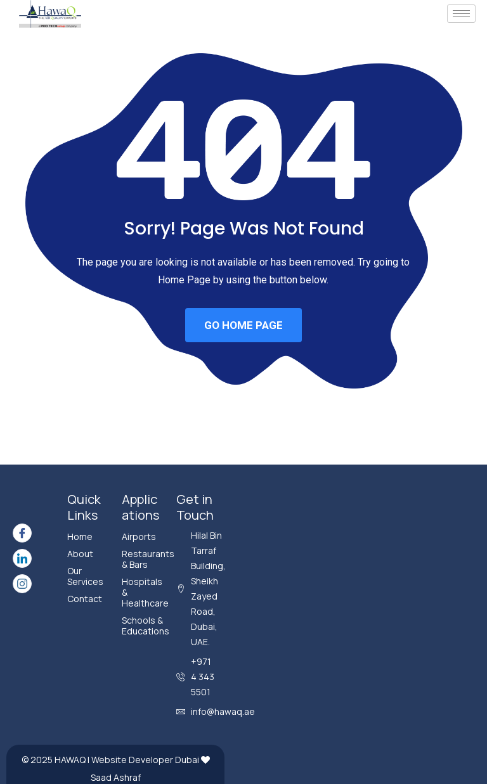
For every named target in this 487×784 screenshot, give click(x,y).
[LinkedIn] (22, 558)
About (80, 554)
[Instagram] (22, 583)
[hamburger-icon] (461, 13)
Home (80, 536)
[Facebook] (22, 533)
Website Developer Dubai (146, 760)
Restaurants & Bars (143, 559)
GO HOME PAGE (243, 325)
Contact (84, 599)
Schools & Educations (143, 625)
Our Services (85, 576)
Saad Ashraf (116, 777)
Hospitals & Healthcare (143, 592)
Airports (139, 536)
